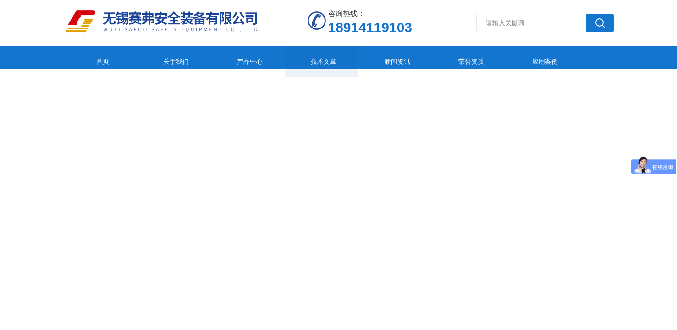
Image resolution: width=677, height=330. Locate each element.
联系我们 (581, 57)
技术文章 (277, 57)
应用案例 (459, 57)
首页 (94, 57)
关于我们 (155, 57)
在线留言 (520, 57)
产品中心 (216, 57)
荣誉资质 (399, 57)
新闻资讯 (338, 57)
